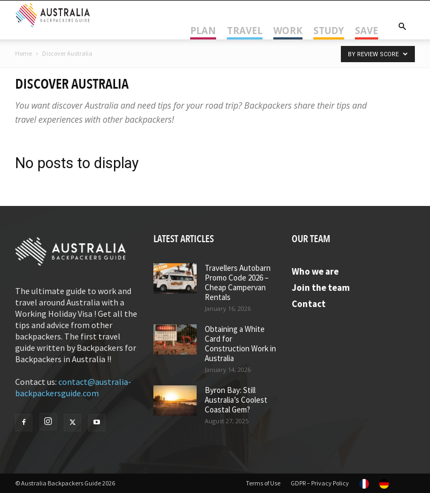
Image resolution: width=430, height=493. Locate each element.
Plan (203, 30)
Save (366, 30)
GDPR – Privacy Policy (320, 483)
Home (23, 53)
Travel (245, 30)
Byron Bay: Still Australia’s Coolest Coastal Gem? (236, 400)
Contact (309, 304)
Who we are (315, 271)
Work (288, 30)
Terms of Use (263, 483)
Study (328, 30)
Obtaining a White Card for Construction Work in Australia (240, 343)
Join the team (321, 288)
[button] (402, 26)
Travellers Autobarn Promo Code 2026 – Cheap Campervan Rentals (238, 282)
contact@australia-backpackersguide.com (73, 387)
